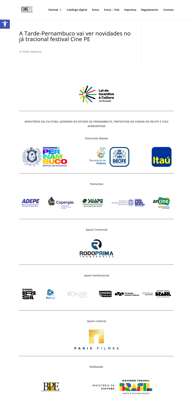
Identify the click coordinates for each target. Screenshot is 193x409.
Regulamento (149, 10)
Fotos (95, 10)
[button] (5, 24)
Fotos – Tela (111, 10)
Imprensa (130, 10)
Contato (168, 10)
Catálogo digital (77, 10)
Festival (53, 10)
